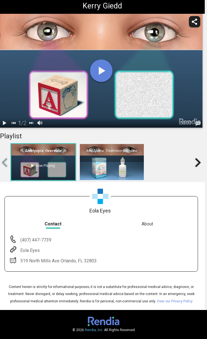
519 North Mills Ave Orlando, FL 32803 (58, 260)
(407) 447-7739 (35, 240)
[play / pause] (4, 123)
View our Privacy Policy (175, 301)
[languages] (197, 123)
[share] (194, 21)
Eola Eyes (29, 250)
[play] (101, 70)
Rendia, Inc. (94, 330)
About (147, 224)
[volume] (40, 123)
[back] (13, 123)
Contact (53, 224)
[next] (31, 123)
